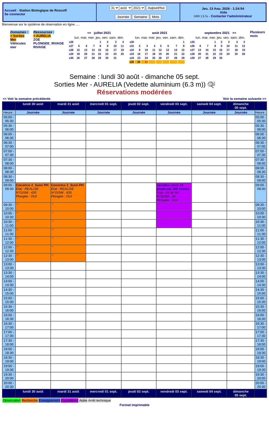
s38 (192, 53)
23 (106, 53)
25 (122, 53)
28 (93, 57)
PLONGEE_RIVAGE (48, 43)
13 (85, 49)
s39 (192, 57)
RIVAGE (39, 47)
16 (106, 49)
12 (78, 49)
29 (99, 57)
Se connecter (14, 14)
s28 (71, 49)
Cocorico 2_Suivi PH (32, 185)
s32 (132, 49)
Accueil (10, 10)
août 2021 (159, 33)
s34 (132, 57)
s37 (192, 49)
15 (99, 49)
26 (78, 57)
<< (89, 33)
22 (99, 53)
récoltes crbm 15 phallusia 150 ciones (173, 187)
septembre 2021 (217, 33)
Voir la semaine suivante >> (244, 99)
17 (115, 49)
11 (122, 45)
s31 (132, 45)
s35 (132, 61)
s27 (71, 45)
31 (115, 57)
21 (93, 53)
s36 (192, 45)
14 (93, 49)
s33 (132, 53)
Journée (32, 112)
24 (115, 53)
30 (106, 57)
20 (85, 53)
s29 (71, 53)
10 (115, 45)
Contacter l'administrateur (231, 16)
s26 (71, 41)
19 (78, 53)
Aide (223, 12)
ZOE (36, 39)
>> (234, 33)
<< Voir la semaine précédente (26, 99)
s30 (71, 57)
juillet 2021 (102, 33)
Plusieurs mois (257, 34)
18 (122, 49)
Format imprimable (134, 405)
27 (85, 57)
